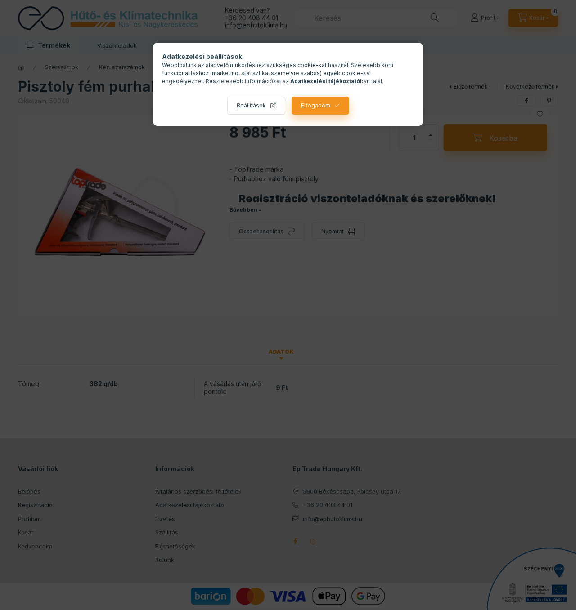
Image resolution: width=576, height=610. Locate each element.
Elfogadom (315, 105)
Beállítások (251, 105)
